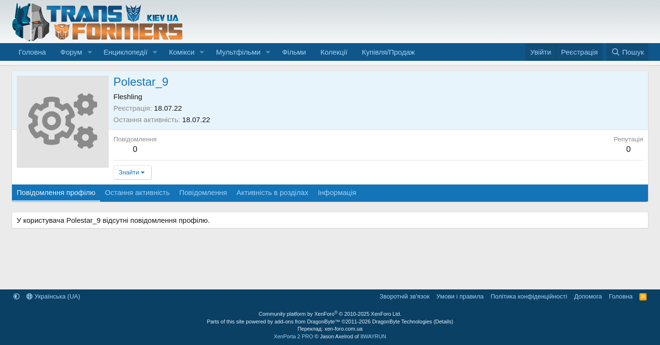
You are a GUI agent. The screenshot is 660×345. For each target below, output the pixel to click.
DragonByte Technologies (402, 321)
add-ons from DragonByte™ (307, 321)
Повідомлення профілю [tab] (56, 192)
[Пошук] (627, 52)
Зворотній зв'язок (405, 296)
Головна (32, 52)
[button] (89, 52)
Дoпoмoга (588, 296)
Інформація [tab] (337, 192)
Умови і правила (460, 296)
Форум (71, 52)
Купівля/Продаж (388, 52)
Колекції (334, 52)
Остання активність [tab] (137, 192)
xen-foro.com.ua (343, 329)
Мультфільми (238, 52)
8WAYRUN (373, 336)
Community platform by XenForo (330, 314)
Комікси (181, 52)
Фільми (294, 52)
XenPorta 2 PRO (293, 336)
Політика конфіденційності (528, 296)
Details (443, 321)
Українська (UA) (53, 296)
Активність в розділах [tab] (272, 192)
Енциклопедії (125, 52)
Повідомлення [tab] (203, 192)
